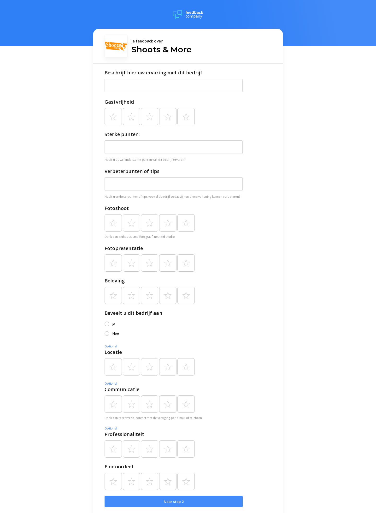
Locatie (113, 352)
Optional (111, 346)
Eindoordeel (119, 466)
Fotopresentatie (124, 248)
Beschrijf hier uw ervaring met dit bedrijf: (154, 72)
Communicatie (122, 389)
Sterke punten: (122, 134)
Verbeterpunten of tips (132, 171)
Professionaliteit (124, 434)
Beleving (115, 280)
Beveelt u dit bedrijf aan (133, 313)
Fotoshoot (117, 208)
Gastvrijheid (119, 102)
